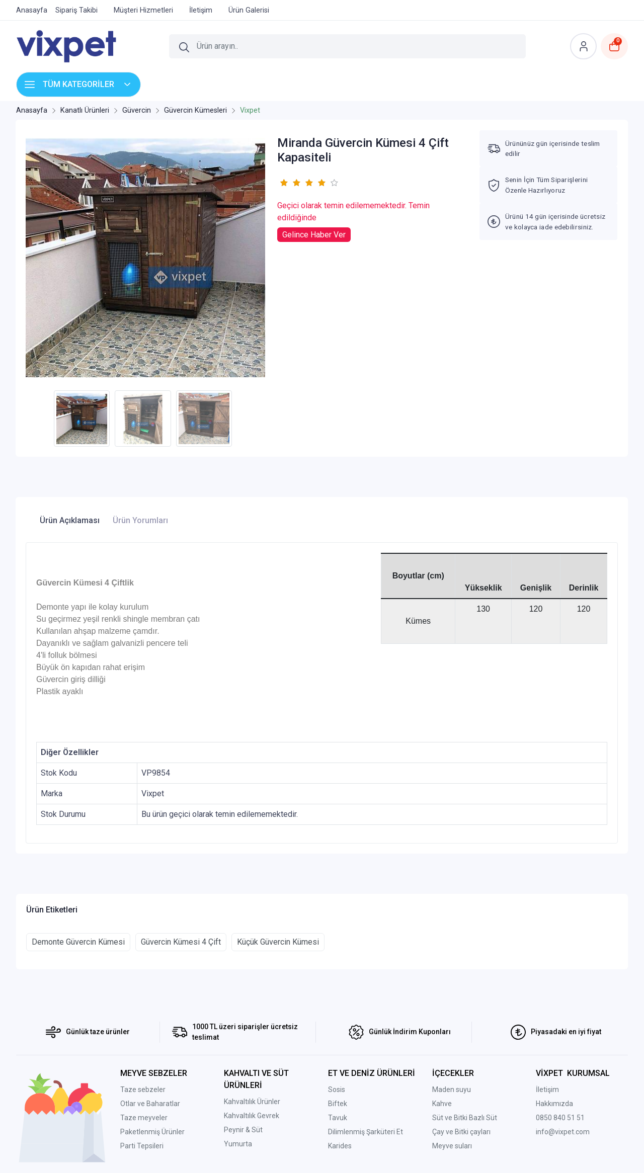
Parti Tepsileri (142, 1146)
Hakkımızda (554, 1104)
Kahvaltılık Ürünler (252, 1102)
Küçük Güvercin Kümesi (278, 942)
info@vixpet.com (563, 1132)
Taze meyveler (144, 1118)
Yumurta (238, 1144)
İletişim (547, 1089)
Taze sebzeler (143, 1089)
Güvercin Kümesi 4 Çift (181, 942)
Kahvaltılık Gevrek (251, 1116)
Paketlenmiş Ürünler (152, 1132)
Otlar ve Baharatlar (150, 1104)
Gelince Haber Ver (314, 234)
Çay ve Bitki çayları (461, 1132)
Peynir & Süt (243, 1130)
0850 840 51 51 (560, 1118)
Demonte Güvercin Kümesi (78, 942)
